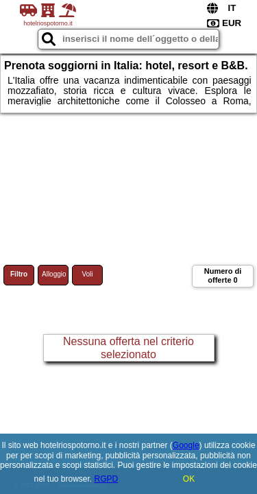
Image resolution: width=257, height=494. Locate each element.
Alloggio (54, 274)
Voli (87, 274)
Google (186, 445)
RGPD (107, 479)
